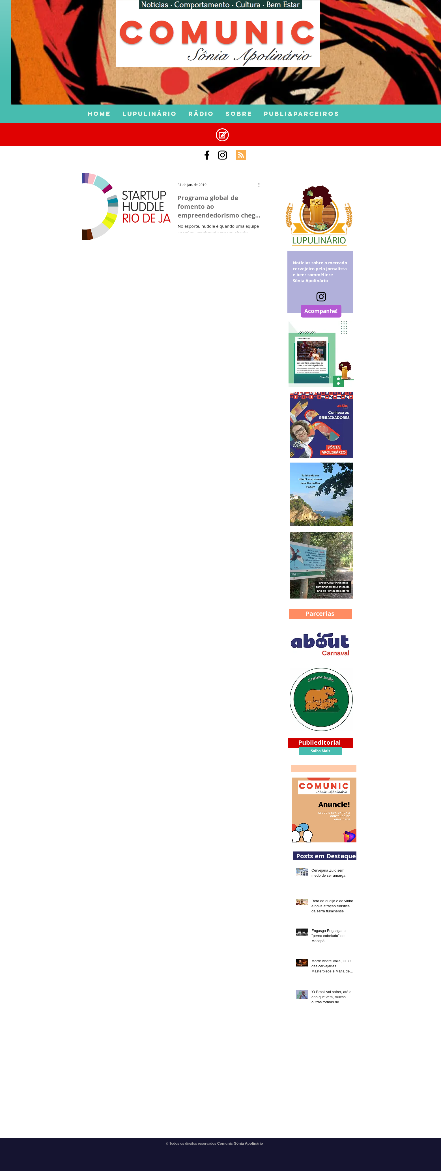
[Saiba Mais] (320, 751)
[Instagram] (321, 296)
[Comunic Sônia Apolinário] (207, 155)
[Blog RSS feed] (241, 155)
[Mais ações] (261, 184)
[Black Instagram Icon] (222, 155)
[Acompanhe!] (321, 311)
